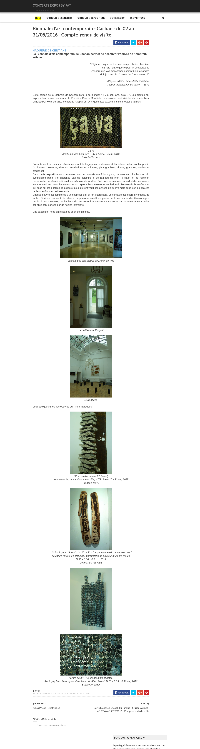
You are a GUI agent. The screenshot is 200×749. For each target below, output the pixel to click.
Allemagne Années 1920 (146, 256)
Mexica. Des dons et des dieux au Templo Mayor (158, 420)
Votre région (97, 22)
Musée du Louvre (142, 465)
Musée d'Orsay (141, 447)
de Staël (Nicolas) (142, 549)
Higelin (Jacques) (142, 154)
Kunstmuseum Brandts (145, 375)
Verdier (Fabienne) (143, 528)
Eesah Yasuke (140, 148)
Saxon (136, 217)
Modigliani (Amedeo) (144, 429)
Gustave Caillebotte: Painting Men (151, 357)
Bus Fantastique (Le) (144, 291)
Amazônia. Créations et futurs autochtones (155, 259)
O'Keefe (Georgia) (143, 477)
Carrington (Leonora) (144, 297)
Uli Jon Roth (139, 232)
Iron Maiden (139, 160)
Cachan (52, 703)
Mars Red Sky (140, 175)
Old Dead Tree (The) (144, 199)
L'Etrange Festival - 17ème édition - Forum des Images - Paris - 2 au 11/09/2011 (166, 78)
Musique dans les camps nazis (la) (150, 438)
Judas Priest (139, 163)
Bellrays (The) (140, 124)
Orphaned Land (141, 202)
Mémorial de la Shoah (144, 474)
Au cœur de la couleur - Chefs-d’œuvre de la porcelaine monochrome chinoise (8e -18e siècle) (159, 269)
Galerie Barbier (141, 336)
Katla (136, 166)
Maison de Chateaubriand (146, 402)
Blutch (136, 282)
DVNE (136, 142)
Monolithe (138, 184)
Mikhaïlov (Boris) (142, 426)
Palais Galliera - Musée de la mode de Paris (155, 480)
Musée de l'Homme (143, 453)
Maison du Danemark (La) (146, 405)
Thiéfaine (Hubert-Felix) (146, 226)
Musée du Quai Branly (144, 468)
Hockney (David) (142, 372)
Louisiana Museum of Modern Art (151, 387)
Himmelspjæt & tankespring (148, 369)
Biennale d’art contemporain (32, 703)
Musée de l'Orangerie (144, 456)
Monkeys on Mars (142, 181)
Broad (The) (139, 289)
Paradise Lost (140, 205)
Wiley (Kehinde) (141, 534)
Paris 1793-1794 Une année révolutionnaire (156, 486)
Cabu (136, 294)
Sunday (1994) (140, 220)
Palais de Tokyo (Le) (143, 483)
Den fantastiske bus (143, 312)
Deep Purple (139, 145)
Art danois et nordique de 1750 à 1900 (153, 264)
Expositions (64, 703)
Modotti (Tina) (141, 432)
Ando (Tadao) (140, 262)
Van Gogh (138, 525)
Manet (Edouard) (142, 411)
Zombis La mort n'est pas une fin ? (150, 540)
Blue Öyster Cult (142, 130)
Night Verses (140, 196)
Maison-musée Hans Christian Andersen (154, 408)
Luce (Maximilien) (142, 393)
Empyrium (138, 151)
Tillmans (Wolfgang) (144, 519)
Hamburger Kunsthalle (145, 360)
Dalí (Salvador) (141, 306)
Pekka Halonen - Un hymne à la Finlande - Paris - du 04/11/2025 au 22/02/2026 (160, 491)
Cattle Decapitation (143, 133)
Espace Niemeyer (142, 324)
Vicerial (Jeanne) (141, 531)
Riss (135, 501)
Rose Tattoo (139, 211)
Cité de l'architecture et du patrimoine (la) (155, 304)
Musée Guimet (141, 441)
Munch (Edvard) (141, 435)
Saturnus (137, 214)
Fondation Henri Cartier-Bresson (150, 327)
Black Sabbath (141, 127)
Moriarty (138, 187)
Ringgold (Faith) (141, 498)
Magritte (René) (141, 396)
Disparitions (117, 22)
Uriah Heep (139, 235)
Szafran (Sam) (140, 516)
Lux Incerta (139, 172)
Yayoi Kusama (140, 537)
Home (18, 22)
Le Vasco (137, 169)
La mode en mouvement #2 (147, 384)
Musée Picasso (141, 444)
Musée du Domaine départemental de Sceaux (157, 462)
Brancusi (137, 285)
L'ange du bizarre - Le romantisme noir (153, 381)
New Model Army (142, 193)
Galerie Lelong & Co (143, 339)
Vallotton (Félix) (141, 522)
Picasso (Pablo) (141, 495)
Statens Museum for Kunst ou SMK (151, 510)
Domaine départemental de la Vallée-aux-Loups (158, 318)
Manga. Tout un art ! (143, 414)
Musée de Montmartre (145, 450)
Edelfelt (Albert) (141, 321)
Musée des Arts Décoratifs (147, 459)
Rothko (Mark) (141, 504)
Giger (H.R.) (139, 348)
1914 (135, 115)
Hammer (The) (141, 363)
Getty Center (140, 345)
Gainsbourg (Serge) (143, 333)
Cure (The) (138, 139)
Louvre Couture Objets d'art (148, 390)
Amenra (137, 121)
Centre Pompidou (142, 300)
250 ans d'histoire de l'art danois (150, 252)
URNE (136, 229)
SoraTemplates (33, 744)
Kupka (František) (142, 378)
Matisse (137, 417)
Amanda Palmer (141, 118)
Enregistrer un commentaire (31, 734)
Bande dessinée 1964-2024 (147, 277)
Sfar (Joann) (139, 507)
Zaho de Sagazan (142, 238)
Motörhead (139, 190)
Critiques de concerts (39, 22)
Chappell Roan (140, 136)
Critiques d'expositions (71, 22)
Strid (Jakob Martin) (144, 513)
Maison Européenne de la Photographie (154, 399)
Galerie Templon (141, 342)
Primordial (138, 208)
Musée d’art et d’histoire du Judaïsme (152, 471)
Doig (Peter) (139, 315)
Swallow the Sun (141, 223)
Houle (136, 157)
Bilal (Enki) (138, 279)
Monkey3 (138, 178)
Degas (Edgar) (140, 309)
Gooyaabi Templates (70, 744)
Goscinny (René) (141, 351)
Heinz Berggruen (142, 366)
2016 (14, 703)
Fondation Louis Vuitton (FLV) (148, 330)
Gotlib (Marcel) (141, 354)
